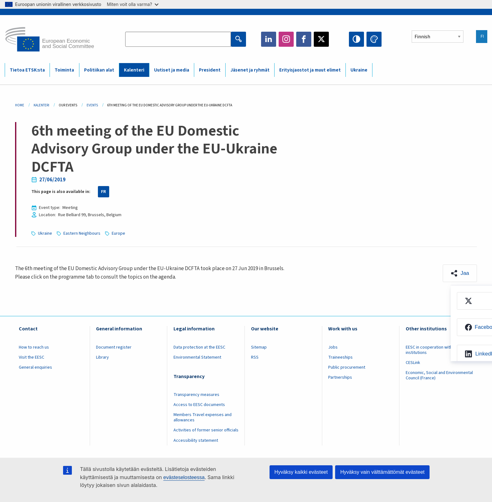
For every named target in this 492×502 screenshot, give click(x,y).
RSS (255, 357)
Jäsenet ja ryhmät (250, 70)
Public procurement (346, 367)
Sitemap (259, 347)
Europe (118, 233)
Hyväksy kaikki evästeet (301, 472)
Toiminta (64, 70)
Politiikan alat (99, 70)
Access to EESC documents (199, 405)
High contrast (356, 39)
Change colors (374, 39)
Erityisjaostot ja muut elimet (310, 70)
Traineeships (340, 357)
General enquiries (35, 367)
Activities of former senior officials (206, 430)
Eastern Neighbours (81, 233)
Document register (113, 347)
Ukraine (358, 70)
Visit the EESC (31, 357)
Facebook (303, 39)
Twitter (321, 39)
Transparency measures (196, 395)
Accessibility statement (196, 440)
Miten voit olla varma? (132, 4)
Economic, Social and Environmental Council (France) (439, 375)
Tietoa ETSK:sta (27, 70)
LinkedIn (268, 39)
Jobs (333, 347)
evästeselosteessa (184, 477)
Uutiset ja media (171, 70)
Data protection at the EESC (199, 347)
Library (102, 357)
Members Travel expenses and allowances (203, 417)
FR (103, 192)
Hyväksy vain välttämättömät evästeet (382, 472)
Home (19, 105)
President (210, 70)
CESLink (413, 363)
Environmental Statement (197, 357)
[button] (460, 273)
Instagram (286, 39)
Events (92, 105)
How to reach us (34, 347)
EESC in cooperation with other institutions (434, 350)
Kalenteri (134, 70)
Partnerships (340, 377)
